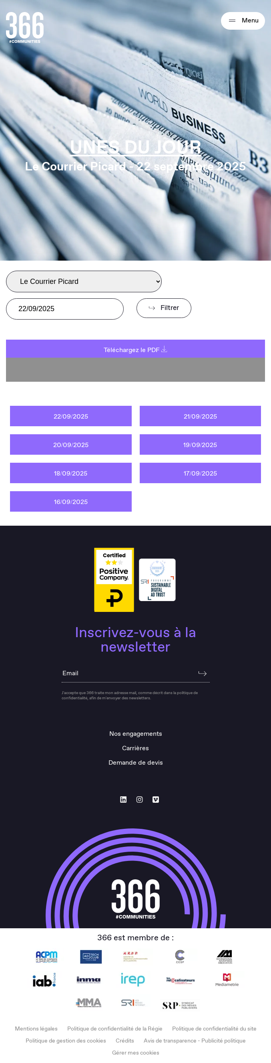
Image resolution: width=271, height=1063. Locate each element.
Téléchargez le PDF (135, 350)
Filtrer (164, 308)
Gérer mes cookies (135, 1053)
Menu (243, 21)
